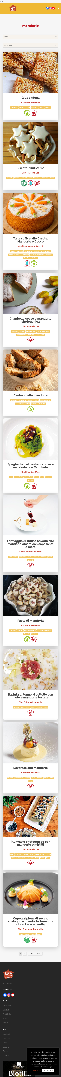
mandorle (34, 107)
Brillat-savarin (13, 557)
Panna (46, 777)
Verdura (34, 258)
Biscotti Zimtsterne (30, 168)
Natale (41, 107)
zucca (39, 934)
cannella (10, 178)
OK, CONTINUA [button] (48, 1070)
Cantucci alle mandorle (30, 395)
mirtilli (37, 858)
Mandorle (45, 178)
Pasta (31, 477)
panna (52, 777)
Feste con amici (14, 254)
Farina (37, 400)
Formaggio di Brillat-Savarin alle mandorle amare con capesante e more (30, 544)
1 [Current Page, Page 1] (20, 954)
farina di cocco (45, 251)
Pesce (27, 707)
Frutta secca (25, 254)
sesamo (47, 107)
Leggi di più (36, 1070)
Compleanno (28, 251)
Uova (42, 334)
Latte (37, 334)
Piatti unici (7, 1037)
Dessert (21, 107)
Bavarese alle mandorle (30, 768)
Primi (42, 477)
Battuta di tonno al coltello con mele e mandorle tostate (30, 696)
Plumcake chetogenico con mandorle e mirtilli (30, 843)
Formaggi (31, 334)
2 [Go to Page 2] (24, 954)
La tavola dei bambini (37, 254)
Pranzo (36, 477)
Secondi (30, 560)
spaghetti (48, 477)
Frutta (28, 107)
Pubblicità (7, 1017)
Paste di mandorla (30, 620)
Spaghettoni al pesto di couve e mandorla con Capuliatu (31, 466)
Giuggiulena (31, 97)
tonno (45, 707)
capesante (22, 557)
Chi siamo (7, 1008)
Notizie (5, 1025)
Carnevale (14, 107)
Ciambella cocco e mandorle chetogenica (30, 320)
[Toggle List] (56, 37)
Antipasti (16, 707)
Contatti (6, 1013)
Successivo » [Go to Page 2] (35, 954)
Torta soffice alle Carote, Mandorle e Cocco (30, 240)
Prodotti (6, 1021)
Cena (11, 477)
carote (13, 251)
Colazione (17, 178)
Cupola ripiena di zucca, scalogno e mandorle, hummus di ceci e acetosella (30, 921)
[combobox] (28, 37)
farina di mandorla (34, 178)
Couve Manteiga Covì (20, 477)
